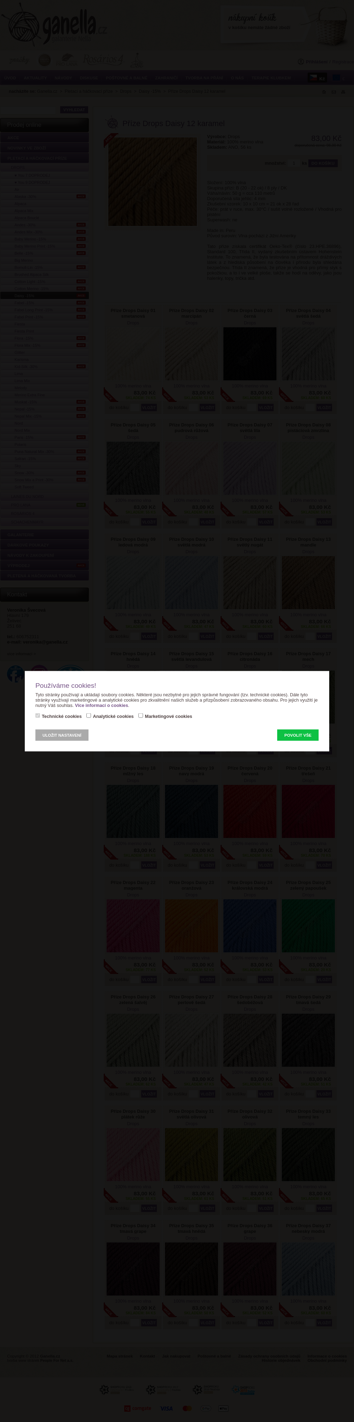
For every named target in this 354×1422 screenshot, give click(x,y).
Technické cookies (62, 716)
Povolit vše (298, 735)
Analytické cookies (113, 716)
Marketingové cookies (168, 716)
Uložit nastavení (61, 735)
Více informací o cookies (101, 705)
